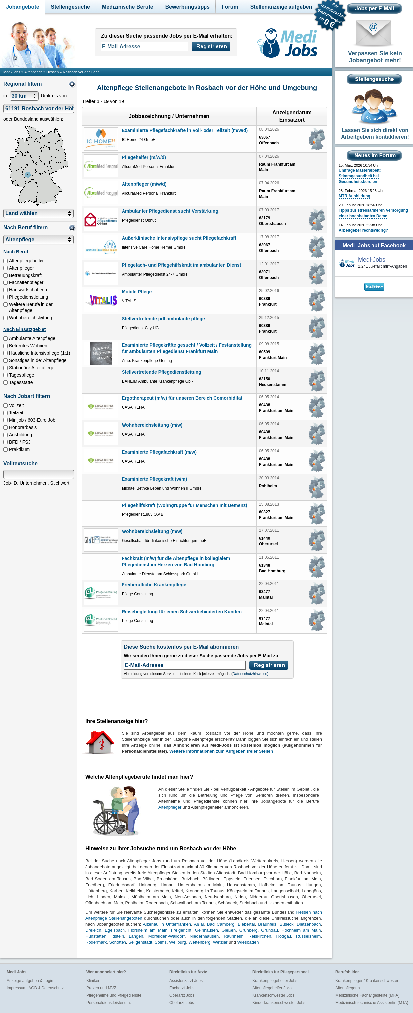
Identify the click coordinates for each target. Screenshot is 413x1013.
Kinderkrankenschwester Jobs (278, 1002)
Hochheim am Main (301, 930)
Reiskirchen (259, 936)
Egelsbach (115, 930)
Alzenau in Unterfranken (167, 924)
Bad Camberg (221, 924)
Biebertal (246, 924)
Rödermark (96, 942)
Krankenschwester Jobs (273, 995)
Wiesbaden (248, 942)
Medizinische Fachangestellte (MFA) (367, 995)
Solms (161, 942)
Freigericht (181, 930)
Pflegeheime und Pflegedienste (113, 995)
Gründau (269, 930)
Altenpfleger (169, 807)
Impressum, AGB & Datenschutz (35, 988)
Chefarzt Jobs (181, 1002)
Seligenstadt (140, 942)
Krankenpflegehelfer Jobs (274, 980)
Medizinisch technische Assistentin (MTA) (371, 1002)
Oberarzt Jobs (181, 995)
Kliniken (93, 980)
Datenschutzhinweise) (251, 674)
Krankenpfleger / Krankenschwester (366, 980)
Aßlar (199, 924)
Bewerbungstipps (187, 7)
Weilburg (177, 942)
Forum (230, 7)
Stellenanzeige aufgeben (281, 7)
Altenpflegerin (347, 988)
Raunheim (233, 936)
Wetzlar (220, 942)
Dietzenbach (309, 924)
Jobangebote (22, 7)
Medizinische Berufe (127, 7)
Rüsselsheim (308, 936)
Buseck (287, 924)
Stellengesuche (70, 7)
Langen (136, 936)
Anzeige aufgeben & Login (30, 980)
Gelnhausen (206, 930)
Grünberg (248, 930)
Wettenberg (200, 942)
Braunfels (267, 924)
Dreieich (93, 930)
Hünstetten (95, 936)
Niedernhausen (204, 936)
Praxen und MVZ (101, 988)
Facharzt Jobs (181, 988)
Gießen (229, 930)
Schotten (117, 942)
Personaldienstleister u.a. (108, 1002)
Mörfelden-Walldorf (166, 936)
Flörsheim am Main (147, 930)
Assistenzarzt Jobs (186, 980)
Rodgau (283, 936)
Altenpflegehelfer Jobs (272, 988)
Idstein (117, 936)
